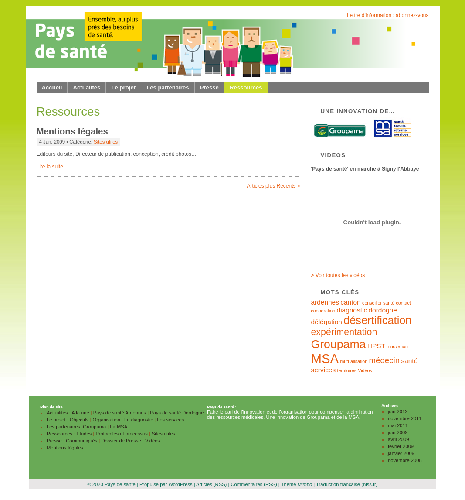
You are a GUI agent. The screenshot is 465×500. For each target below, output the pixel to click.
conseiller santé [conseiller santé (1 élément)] (378, 302)
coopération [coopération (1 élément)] (323, 310)
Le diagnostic (138, 419)
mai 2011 (398, 425)
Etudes (84, 433)
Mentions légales (72, 131)
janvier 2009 (401, 453)
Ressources (246, 87)
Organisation (106, 419)
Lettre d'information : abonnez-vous (388, 15)
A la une (80, 412)
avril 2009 (398, 439)
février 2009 (401, 446)
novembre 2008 (405, 460)
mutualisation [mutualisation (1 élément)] (353, 361)
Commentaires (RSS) (254, 484)
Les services (170, 419)
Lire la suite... (52, 167)
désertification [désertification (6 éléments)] (377, 320)
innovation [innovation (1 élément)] (397, 346)
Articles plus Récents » (273, 186)
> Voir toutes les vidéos (338, 275)
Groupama (94, 426)
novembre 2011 (405, 418)
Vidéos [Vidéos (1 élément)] (365, 370)
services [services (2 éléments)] (323, 369)
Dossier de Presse (121, 440)
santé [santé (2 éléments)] (409, 360)
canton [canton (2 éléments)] (350, 302)
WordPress (180, 484)
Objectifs (79, 419)
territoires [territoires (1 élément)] (346, 370)
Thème (296, 484)
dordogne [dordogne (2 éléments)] (382, 310)
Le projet (123, 87)
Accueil (52, 87)
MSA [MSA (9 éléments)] (325, 358)
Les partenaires (167, 87)
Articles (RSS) (211, 484)
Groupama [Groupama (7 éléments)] (338, 344)
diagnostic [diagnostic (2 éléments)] (352, 310)
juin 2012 (397, 411)
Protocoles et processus (121, 433)
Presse (209, 87)
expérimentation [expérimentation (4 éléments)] (344, 332)
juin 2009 (397, 432)
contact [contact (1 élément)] (403, 302)
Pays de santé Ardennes (119, 412)
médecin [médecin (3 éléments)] (384, 360)
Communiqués (81, 440)
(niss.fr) (369, 484)
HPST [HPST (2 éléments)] (376, 345)
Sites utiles (106, 141)
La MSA (118, 426)
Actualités (86, 87)
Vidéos (152, 440)
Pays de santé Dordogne (177, 412)
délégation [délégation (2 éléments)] (326, 321)
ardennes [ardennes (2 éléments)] (325, 302)
